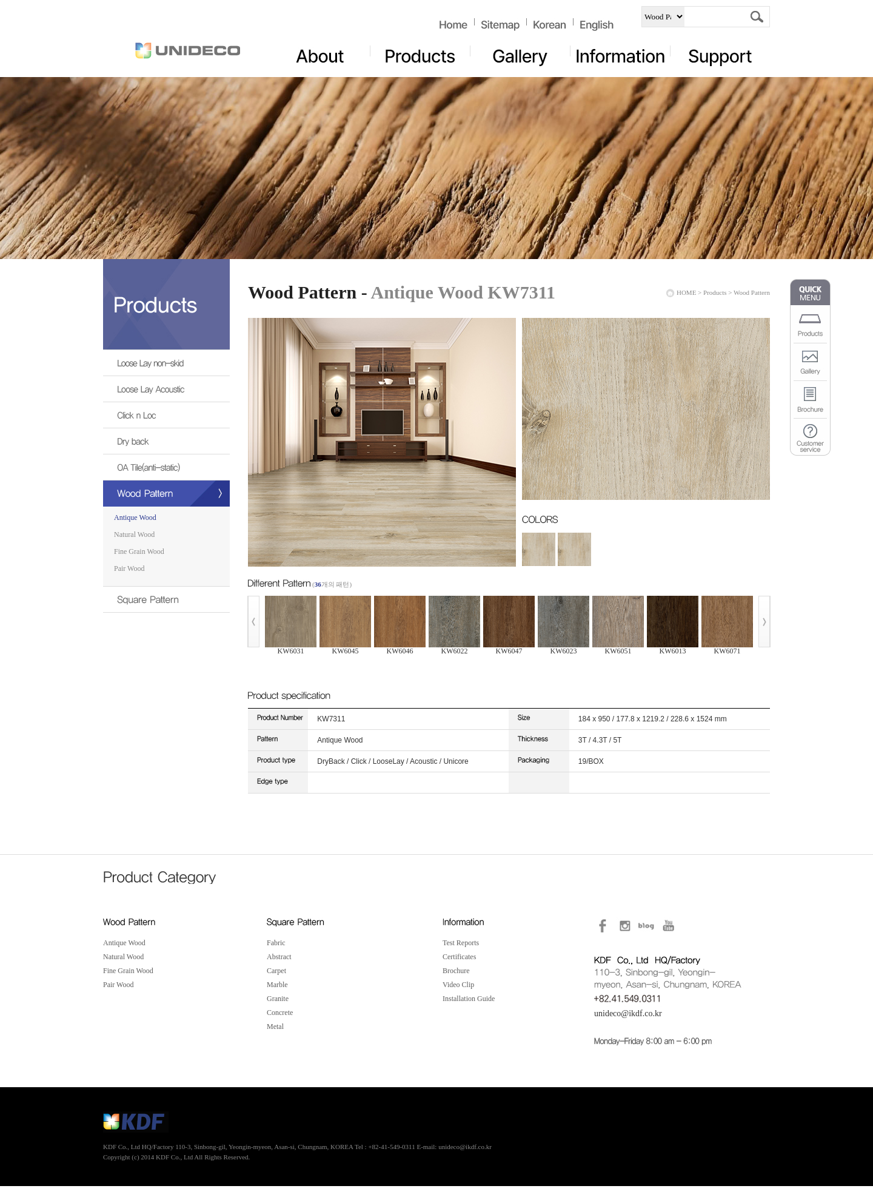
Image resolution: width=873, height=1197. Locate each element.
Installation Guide (469, 998)
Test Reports (461, 943)
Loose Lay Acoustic (154, 393)
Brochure (456, 970)
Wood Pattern (154, 497)
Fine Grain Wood (139, 551)
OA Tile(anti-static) (154, 471)
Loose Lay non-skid (154, 367)
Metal (275, 1026)
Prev (253, 621)
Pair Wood (129, 568)
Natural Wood (134, 534)
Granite (278, 998)
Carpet (276, 970)
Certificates (459, 957)
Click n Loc (154, 419)
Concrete (280, 1012)
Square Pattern (154, 603)
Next (764, 621)
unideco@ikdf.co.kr (628, 1013)
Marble (277, 984)
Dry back (154, 445)
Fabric (276, 943)
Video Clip (458, 984)
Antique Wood (135, 517)
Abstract (279, 957)
